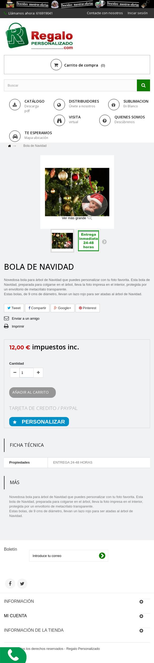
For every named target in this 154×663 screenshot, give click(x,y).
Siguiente (104, 241)
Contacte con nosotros (104, 13)
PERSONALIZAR (42, 422)
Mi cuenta (15, 616)
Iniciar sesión (137, 13)
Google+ (62, 308)
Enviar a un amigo (25, 318)
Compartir (37, 308)
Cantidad (16, 363)
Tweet (14, 308)
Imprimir (18, 326)
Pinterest (87, 308)
